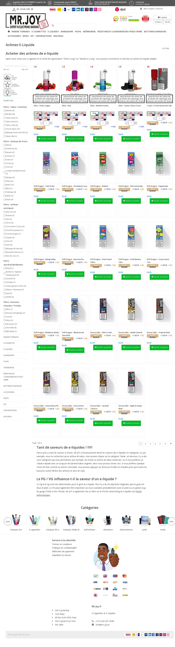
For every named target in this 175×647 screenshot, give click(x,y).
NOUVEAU (58, 36)
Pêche (9, 181)
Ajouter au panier (46, 138)
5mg (151, 114)
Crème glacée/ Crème (16, 286)
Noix (9, 293)
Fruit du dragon (13, 234)
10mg (160, 114)
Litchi (9, 245)
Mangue (10, 177)
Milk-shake (11, 331)
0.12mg (46, 114)
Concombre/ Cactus (15, 226)
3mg (55, 114)
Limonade (11, 327)
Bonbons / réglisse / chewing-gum (14, 273)
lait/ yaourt (11, 324)
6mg (38, 118)
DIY (32, 36)
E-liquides (53, 31)
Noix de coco (12, 256)
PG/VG (78, 31)
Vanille (9, 297)
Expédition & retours (61, 555)
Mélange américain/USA (16, 132)
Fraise (9, 159)
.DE (17, 9)
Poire (9, 167)
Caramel (10, 278)
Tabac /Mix (11, 136)
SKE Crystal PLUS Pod (65, 621)
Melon (9, 196)
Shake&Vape (67, 31)
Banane (10, 152)
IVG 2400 (59, 624)
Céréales (10, 282)
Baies (10, 184)
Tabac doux (12, 118)
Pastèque (11, 192)
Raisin (9, 199)
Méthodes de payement (63, 551)
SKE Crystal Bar (62, 610)
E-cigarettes (39, 31)
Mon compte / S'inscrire (151, 8)
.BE (32, 9)
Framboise (11, 148)
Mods (26, 36)
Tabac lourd (12, 121)
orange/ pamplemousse (15, 172)
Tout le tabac (13, 129)
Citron (9, 223)
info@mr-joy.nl (102, 624)
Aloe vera (11, 212)
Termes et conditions (62, 544)
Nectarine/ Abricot (14, 252)
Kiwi (8, 145)
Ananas (10, 215)
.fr (14, 9)
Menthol (10, 114)
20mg (168, 114)
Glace (9, 320)
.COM (28, 9)
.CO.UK (22, 9)
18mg (47, 118)
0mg (38, 114)
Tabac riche (12, 125)
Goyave (10, 237)
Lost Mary (59, 614)
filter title (8, 100)
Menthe (10, 110)
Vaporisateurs (44, 36)
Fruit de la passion (14, 230)
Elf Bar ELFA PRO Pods (65, 617)
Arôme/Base (89, 31)
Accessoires (14, 36)
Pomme (10, 156)
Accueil (165, 48)
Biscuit (9, 268)
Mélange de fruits (14, 248)
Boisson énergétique (15, 313)
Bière (9, 309)
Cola (9, 316)
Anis (9, 219)
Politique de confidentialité (64, 547)
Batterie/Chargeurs (155, 31)
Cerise (9, 163)
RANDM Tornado (21, 31)
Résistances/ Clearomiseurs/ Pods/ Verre (120, 31)
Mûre (9, 188)
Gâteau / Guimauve (15, 289)
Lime (9, 241)
